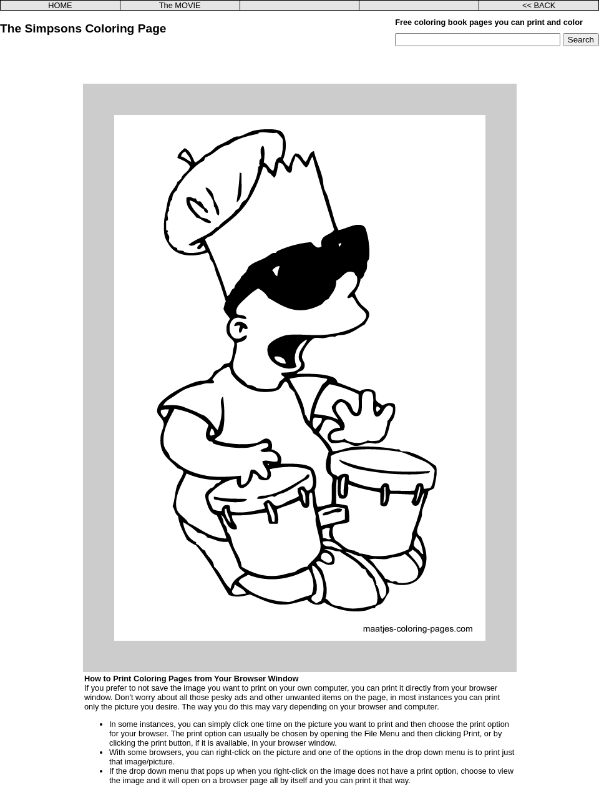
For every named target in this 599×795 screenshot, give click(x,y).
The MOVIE (180, 5)
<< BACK (538, 5)
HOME (60, 5)
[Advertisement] (300, 65)
